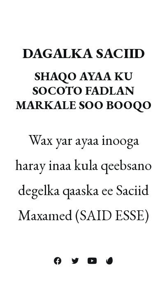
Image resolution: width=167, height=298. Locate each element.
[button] (58, 261)
